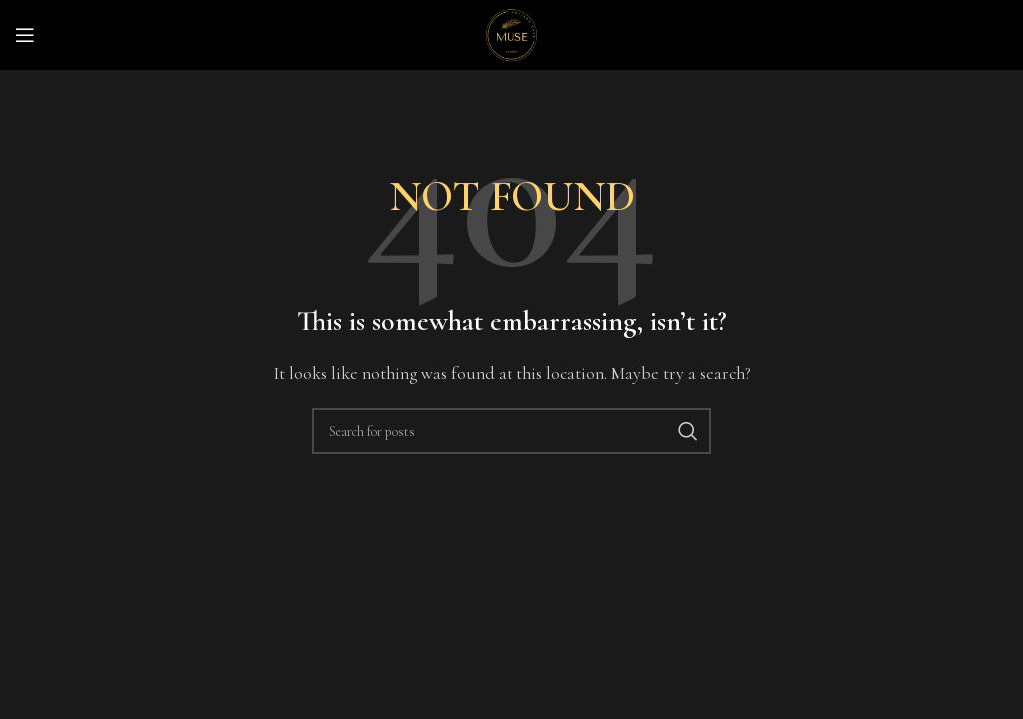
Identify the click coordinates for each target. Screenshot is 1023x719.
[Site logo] (511, 33)
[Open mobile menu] (25, 35)
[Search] (511, 431)
